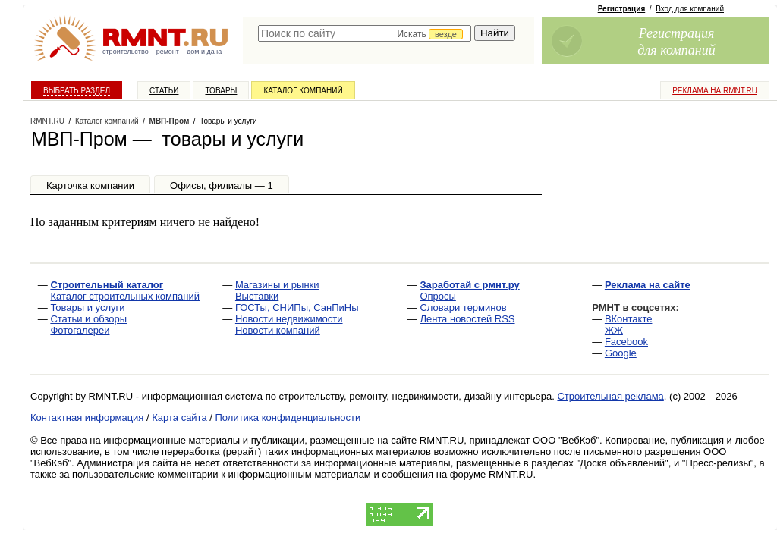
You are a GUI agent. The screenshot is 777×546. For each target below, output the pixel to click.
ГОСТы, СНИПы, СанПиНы (297, 307)
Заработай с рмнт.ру (469, 284)
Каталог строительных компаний (125, 296)
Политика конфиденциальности (288, 417)
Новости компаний (277, 330)
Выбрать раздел (76, 90)
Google (621, 353)
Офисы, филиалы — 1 (221, 185)
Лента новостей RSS (467, 319)
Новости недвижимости (289, 319)
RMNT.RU (47, 121)
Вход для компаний (690, 9)
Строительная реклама (610, 396)
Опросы (437, 296)
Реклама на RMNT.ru (714, 90)
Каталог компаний (302, 90)
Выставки (256, 296)
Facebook (626, 341)
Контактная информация (86, 417)
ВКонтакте (629, 319)
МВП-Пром (169, 121)
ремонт (167, 51)
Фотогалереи (79, 330)
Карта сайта (179, 417)
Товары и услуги (87, 307)
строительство (125, 51)
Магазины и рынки (277, 284)
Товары (221, 90)
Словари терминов (463, 307)
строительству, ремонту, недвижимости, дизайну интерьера (415, 396)
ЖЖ (614, 330)
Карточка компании (90, 185)
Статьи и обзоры (88, 319)
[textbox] (364, 33)
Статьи (163, 90)
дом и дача (204, 51)
